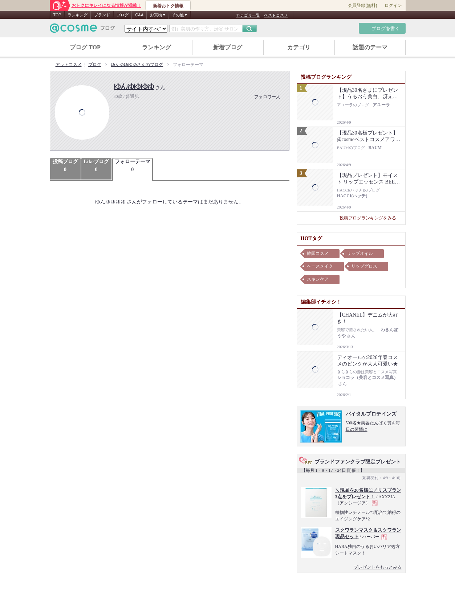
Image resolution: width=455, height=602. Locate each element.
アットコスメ (69, 64)
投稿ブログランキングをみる (371, 217)
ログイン (393, 5)
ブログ (123, 15)
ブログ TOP (85, 47)
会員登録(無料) (362, 5)
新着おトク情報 (168, 5)
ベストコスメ (276, 15)
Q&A (139, 15)
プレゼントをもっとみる (378, 567)
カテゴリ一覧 (248, 15)
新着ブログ (227, 47)
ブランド (102, 15)
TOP (57, 15)
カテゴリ (298, 47)
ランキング (78, 15)
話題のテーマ (370, 47)
